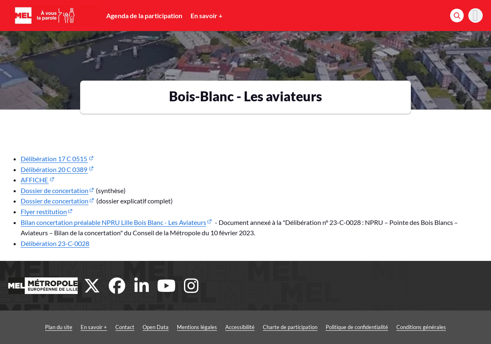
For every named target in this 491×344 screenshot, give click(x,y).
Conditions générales (421, 327)
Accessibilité (240, 327)
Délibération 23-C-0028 (55, 243)
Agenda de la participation (144, 15)
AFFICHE (35, 180)
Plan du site (58, 327)
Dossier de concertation (54, 190)
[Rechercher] (457, 15)
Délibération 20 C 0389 (54, 169)
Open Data (156, 327)
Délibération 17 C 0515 (54, 158)
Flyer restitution (44, 211)
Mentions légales (197, 327)
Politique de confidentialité (357, 327)
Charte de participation (290, 327)
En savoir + (206, 15)
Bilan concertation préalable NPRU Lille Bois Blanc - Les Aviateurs (113, 222)
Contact (124, 327)
